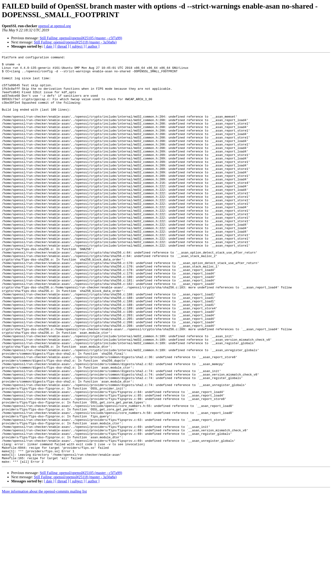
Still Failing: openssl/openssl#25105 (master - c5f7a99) (81, 38)
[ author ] (93, 46)
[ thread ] (62, 46)
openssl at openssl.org (54, 26)
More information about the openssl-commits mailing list (44, 573)
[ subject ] (77, 46)
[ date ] (49, 46)
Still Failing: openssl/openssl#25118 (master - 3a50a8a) (75, 42)
